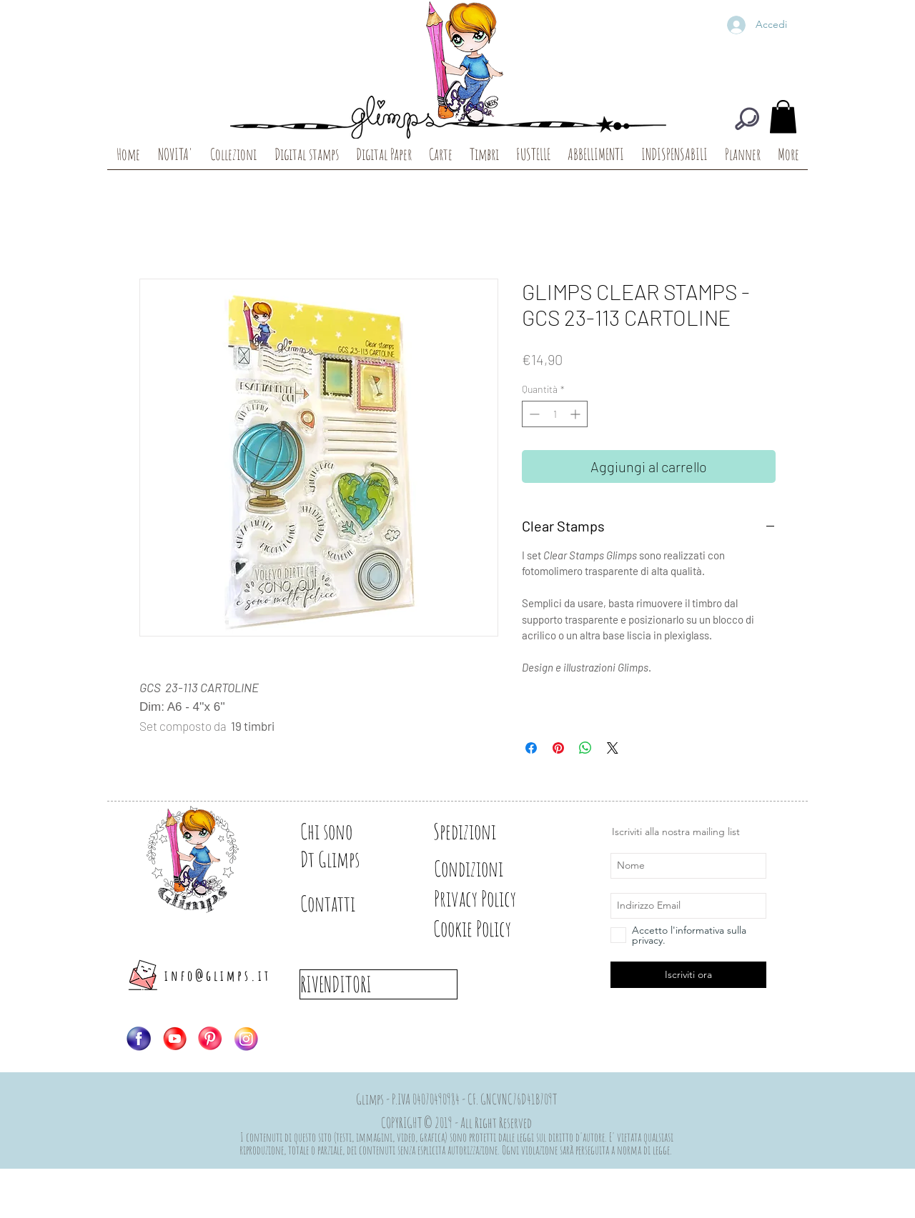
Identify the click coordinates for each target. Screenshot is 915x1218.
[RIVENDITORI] (379, 984)
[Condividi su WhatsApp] (585, 748)
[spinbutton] (555, 413)
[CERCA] (747, 118)
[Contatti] (350, 904)
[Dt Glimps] (350, 859)
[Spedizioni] (483, 832)
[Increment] (576, 413)
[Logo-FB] (138, 1038)
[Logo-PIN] (210, 1038)
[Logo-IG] (246, 1038)
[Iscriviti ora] (688, 975)
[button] (783, 117)
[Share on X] (612, 748)
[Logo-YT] (174, 1038)
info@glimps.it (217, 975)
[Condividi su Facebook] (531, 748)
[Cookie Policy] (496, 929)
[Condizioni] (484, 869)
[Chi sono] (350, 832)
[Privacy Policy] (500, 899)
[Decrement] (533, 413)
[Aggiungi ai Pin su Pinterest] (558, 748)
